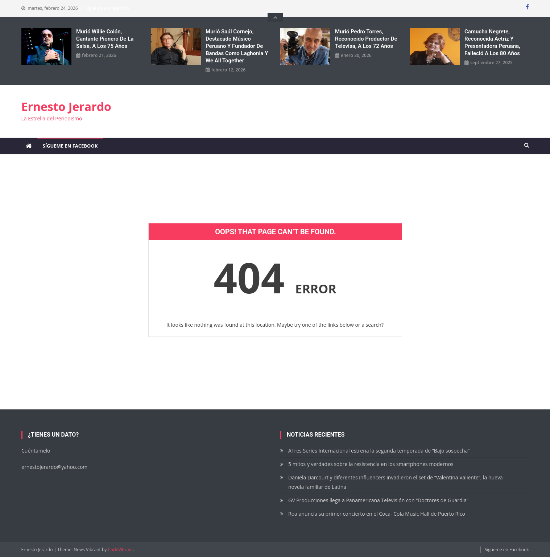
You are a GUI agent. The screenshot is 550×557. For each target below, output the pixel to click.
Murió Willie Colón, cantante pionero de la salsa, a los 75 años (104, 38)
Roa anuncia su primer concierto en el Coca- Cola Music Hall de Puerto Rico (376, 513)
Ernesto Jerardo (66, 106)
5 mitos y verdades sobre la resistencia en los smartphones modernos (371, 464)
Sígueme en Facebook (108, 8)
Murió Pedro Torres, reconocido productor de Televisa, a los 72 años (366, 38)
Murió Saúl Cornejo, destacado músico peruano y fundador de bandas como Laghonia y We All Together (237, 46)
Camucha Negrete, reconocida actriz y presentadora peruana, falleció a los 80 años (492, 42)
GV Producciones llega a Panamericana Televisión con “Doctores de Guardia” (378, 500)
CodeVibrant (120, 549)
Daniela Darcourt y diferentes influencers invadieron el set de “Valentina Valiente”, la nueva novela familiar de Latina (395, 482)
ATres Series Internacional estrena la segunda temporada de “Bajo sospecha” (379, 450)
